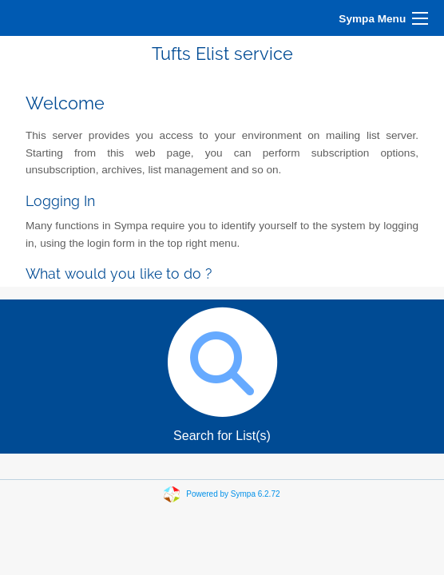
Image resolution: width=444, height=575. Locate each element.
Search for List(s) (222, 370)
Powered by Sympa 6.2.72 (232, 493)
